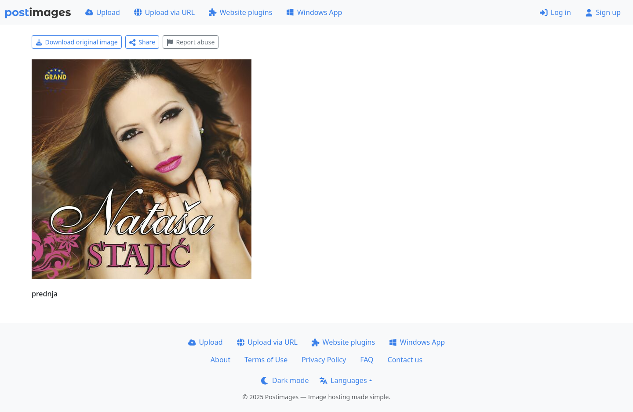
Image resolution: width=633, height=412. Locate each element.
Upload (102, 12)
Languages (343, 380)
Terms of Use (265, 360)
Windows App (314, 12)
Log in (555, 12)
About (220, 360)
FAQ (366, 360)
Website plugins (240, 12)
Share (142, 42)
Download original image (77, 42)
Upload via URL (164, 12)
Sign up (603, 12)
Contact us (405, 360)
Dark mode (285, 380)
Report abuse (191, 42)
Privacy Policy (324, 360)
